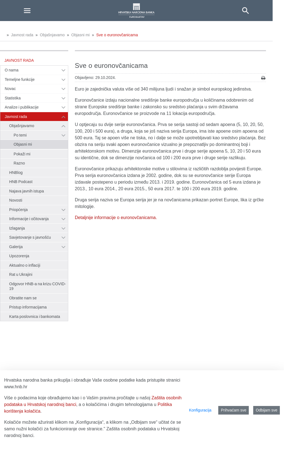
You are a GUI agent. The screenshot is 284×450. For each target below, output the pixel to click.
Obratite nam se (23, 298)
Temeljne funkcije (20, 79)
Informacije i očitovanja (29, 219)
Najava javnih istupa (26, 191)
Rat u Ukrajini (20, 274)
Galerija (16, 247)
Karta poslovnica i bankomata (34, 316)
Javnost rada (22, 35)
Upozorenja (19, 256)
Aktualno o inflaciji (24, 265)
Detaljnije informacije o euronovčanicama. (116, 217)
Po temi (20, 135)
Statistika (13, 98)
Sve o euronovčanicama (117, 35)
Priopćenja (18, 209)
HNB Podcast (20, 181)
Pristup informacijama (28, 307)
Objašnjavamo (52, 35)
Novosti (15, 200)
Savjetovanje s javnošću (30, 237)
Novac (10, 88)
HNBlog (16, 172)
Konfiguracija (200, 410)
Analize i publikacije (22, 107)
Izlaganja (17, 228)
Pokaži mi (22, 154)
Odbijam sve (266, 410)
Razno (19, 163)
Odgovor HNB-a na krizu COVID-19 (37, 286)
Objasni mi (80, 35)
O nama (12, 70)
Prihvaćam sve (233, 410)
